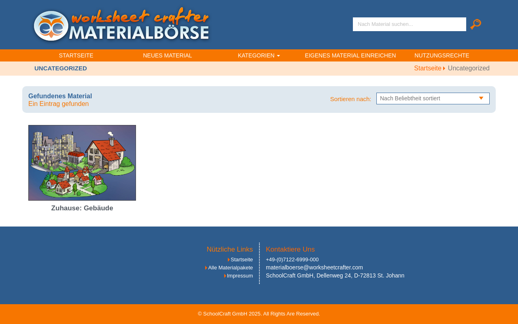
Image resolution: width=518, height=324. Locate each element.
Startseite (76, 55)
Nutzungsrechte (441, 55)
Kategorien (259, 55)
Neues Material (167, 55)
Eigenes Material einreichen (350, 55)
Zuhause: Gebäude (82, 208)
